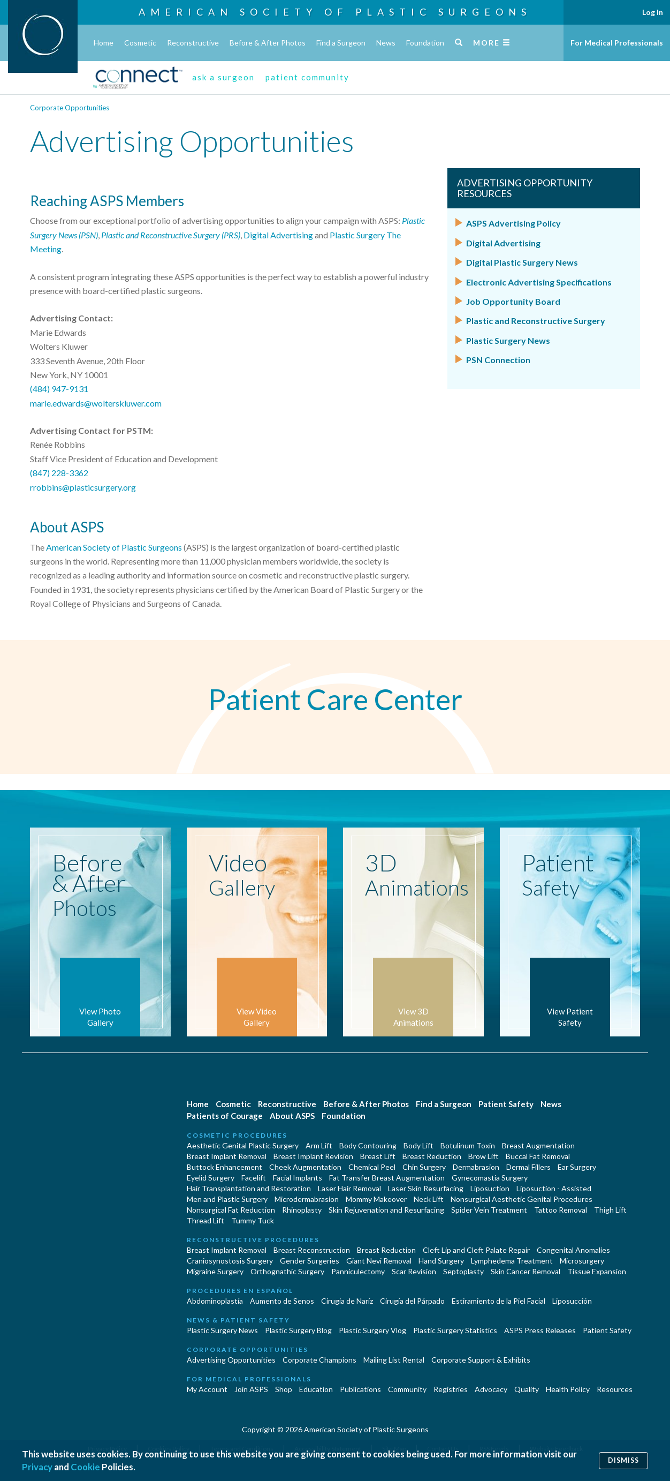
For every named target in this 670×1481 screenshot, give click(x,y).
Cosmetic (140, 42)
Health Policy (568, 1389)
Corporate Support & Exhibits (480, 1359)
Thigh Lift (610, 1209)
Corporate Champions (319, 1359)
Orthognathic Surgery (287, 1271)
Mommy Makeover (376, 1199)
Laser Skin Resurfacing (425, 1188)
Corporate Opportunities (69, 107)
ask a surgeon (223, 77)
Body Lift (418, 1145)
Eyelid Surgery (210, 1177)
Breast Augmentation (538, 1145)
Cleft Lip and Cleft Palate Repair (476, 1249)
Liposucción (572, 1300)
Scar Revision (414, 1271)
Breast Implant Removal (227, 1156)
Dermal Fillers (528, 1166)
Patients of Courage (225, 1116)
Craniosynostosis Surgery (230, 1260)
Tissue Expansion (596, 1271)
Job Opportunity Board (513, 301)
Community (407, 1389)
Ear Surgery (577, 1166)
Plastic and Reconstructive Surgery (535, 320)
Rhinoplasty (302, 1209)
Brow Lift (483, 1156)
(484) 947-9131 (59, 389)
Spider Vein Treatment (489, 1209)
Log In (652, 12)
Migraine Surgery (215, 1271)
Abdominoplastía (215, 1300)
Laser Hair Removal (349, 1188)
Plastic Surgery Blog (298, 1330)
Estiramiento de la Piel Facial (498, 1300)
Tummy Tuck (252, 1220)
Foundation (425, 42)
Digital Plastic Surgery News (522, 262)
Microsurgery (582, 1260)
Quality (526, 1389)
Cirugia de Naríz (347, 1300)
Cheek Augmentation (305, 1166)
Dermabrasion (476, 1166)
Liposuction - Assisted (553, 1188)
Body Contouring (368, 1145)
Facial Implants (297, 1177)
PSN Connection (498, 360)
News (385, 42)
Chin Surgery (424, 1166)
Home (103, 42)
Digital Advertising (278, 235)
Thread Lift (205, 1220)
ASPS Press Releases (540, 1330)
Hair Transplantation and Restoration (249, 1188)
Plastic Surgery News (508, 340)
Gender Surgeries (309, 1260)
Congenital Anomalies (573, 1249)
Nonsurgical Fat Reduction (231, 1209)
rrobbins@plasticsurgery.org (83, 487)
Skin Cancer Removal (525, 1271)
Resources (615, 1389)
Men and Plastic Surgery (227, 1199)
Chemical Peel (371, 1166)
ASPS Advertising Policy (513, 223)
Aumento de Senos (282, 1300)
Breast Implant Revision (313, 1156)
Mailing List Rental (393, 1359)
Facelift (253, 1177)
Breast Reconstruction (311, 1249)
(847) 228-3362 (59, 473)
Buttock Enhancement (224, 1166)
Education (316, 1389)
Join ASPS (251, 1389)
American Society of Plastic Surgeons (335, 12)
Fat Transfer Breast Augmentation (387, 1177)
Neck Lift (429, 1199)
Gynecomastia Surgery (490, 1177)
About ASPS (292, 1116)
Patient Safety (506, 1104)
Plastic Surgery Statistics (455, 1330)
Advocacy (491, 1389)
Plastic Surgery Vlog (372, 1330)
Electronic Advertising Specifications (539, 282)
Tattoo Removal (560, 1209)
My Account (207, 1389)
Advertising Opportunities (231, 1359)
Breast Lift (377, 1156)
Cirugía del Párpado (412, 1300)
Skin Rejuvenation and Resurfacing (386, 1209)
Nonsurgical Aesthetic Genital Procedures (521, 1199)
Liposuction (489, 1188)
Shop (283, 1389)
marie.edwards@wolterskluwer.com (96, 403)
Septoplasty (463, 1271)
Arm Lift (319, 1145)
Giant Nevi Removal (379, 1260)
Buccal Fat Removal (538, 1156)
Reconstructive (193, 42)
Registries (450, 1389)
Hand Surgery (441, 1260)
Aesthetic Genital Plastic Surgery (243, 1145)
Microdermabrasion (307, 1199)
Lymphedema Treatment (512, 1260)
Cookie (85, 1466)
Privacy (37, 1466)
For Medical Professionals (616, 42)
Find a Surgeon (341, 42)
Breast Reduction (431, 1156)
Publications (360, 1389)
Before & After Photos (268, 42)
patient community (307, 77)
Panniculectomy (358, 1271)
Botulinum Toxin (467, 1145)
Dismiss (623, 1460)
